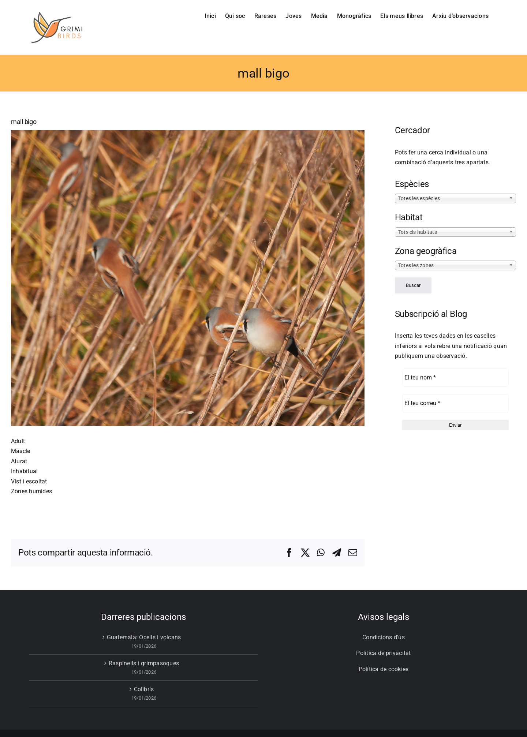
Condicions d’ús (383, 637)
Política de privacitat (383, 653)
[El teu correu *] (455, 403)
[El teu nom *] (455, 377)
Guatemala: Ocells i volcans (144, 637)
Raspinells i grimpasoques (144, 663)
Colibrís (144, 689)
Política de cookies (384, 669)
